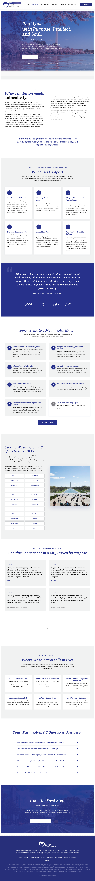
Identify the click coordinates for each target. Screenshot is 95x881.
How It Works (45, 4)
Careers (73, 857)
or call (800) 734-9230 (45, 57)
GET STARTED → (30, 57)
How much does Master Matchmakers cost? (47, 773)
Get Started (72, 4)
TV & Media (62, 4)
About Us (35, 4)
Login (1, 880)
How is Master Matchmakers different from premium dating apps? (47, 767)
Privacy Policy (47, 860)
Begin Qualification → (40, 821)
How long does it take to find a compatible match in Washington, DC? (47, 742)
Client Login (86, 4)
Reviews (54, 4)
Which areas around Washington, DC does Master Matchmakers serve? (47, 754)
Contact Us (67, 857)
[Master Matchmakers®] (12, 4)
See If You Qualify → (47, 422)
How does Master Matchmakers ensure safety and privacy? (47, 748)
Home (28, 4)
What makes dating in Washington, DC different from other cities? (47, 761)
